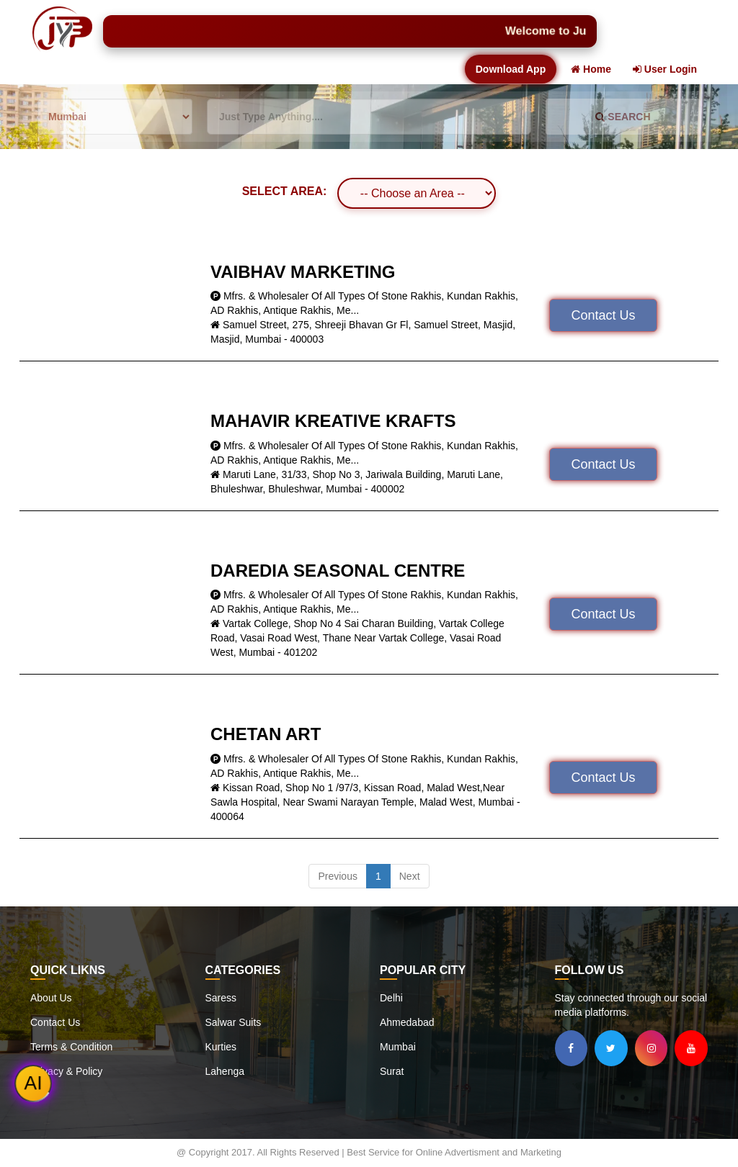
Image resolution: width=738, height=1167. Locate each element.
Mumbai (398, 1047)
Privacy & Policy (66, 1071)
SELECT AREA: (284, 191)
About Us (51, 998)
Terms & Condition (71, 1047)
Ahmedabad (407, 1022)
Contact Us (603, 315)
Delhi (391, 998)
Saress (221, 998)
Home (591, 69)
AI (33, 1083)
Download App (511, 69)
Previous (337, 876)
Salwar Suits (233, 1022)
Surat (392, 1071)
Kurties (221, 1047)
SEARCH (622, 116)
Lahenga (225, 1071)
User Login (665, 69)
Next (409, 876)
